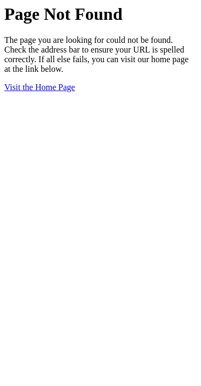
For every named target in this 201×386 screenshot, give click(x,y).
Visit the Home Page (39, 87)
